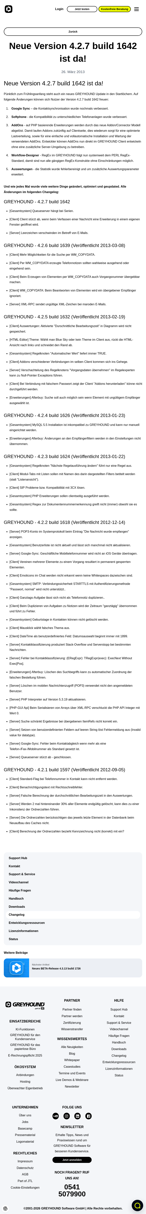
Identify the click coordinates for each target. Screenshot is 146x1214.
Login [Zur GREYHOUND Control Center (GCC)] (59, 9)
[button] (25, 1188)
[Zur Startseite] (8, 9)
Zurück (73, 31)
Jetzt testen (82, 9)
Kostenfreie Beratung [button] (114, 9)
